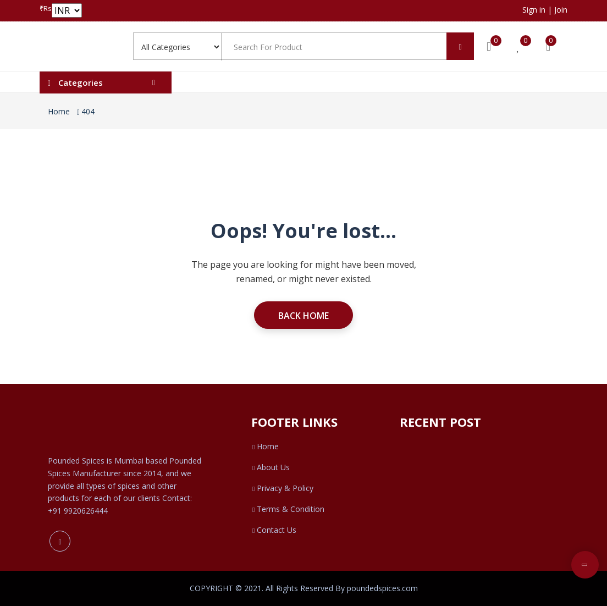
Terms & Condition (287, 509)
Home (59, 111)
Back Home (303, 316)
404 (88, 111)
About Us (270, 467)
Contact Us (273, 530)
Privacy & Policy (282, 488)
